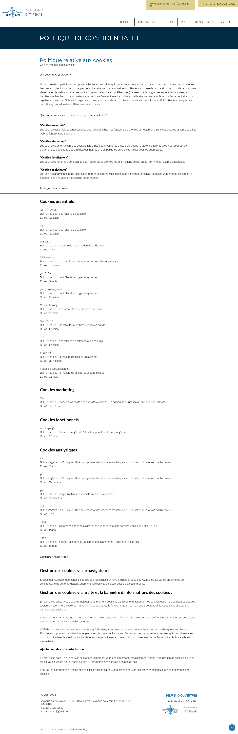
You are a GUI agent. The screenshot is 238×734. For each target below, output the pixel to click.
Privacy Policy (79, 729)
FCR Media (62, 729)
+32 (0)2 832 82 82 (52, 707)
